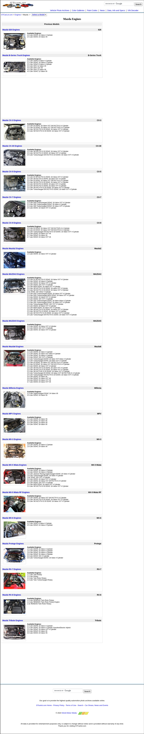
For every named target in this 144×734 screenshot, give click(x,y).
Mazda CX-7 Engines (11, 197)
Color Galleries (78, 10)
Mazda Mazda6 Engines (13, 346)
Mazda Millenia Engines (13, 388)
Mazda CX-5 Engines (11, 171)
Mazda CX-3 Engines (11, 120)
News (102, 10)
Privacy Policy (58, 705)
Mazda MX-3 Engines (11, 439)
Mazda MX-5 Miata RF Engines (16, 492)
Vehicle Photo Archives (59, 10)
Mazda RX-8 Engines (11, 595)
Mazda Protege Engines (13, 543)
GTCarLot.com (7, 15)
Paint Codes (92, 10)
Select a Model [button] (39, 15)
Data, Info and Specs (116, 10)
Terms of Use (71, 705)
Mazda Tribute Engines (12, 620)
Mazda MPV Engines (11, 414)
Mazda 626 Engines (11, 30)
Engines (18, 15)
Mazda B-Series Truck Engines (16, 55)
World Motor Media (69, 713)
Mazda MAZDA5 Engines (13, 321)
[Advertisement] (52, 98)
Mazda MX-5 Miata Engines (14, 465)
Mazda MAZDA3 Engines (13, 274)
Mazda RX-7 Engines (11, 569)
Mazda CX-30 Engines (12, 146)
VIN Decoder (133, 10)
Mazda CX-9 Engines (11, 223)
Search (80, 705)
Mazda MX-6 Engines (11, 518)
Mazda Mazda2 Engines (13, 248)
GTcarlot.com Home (44, 705)
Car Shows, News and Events (96, 705)
